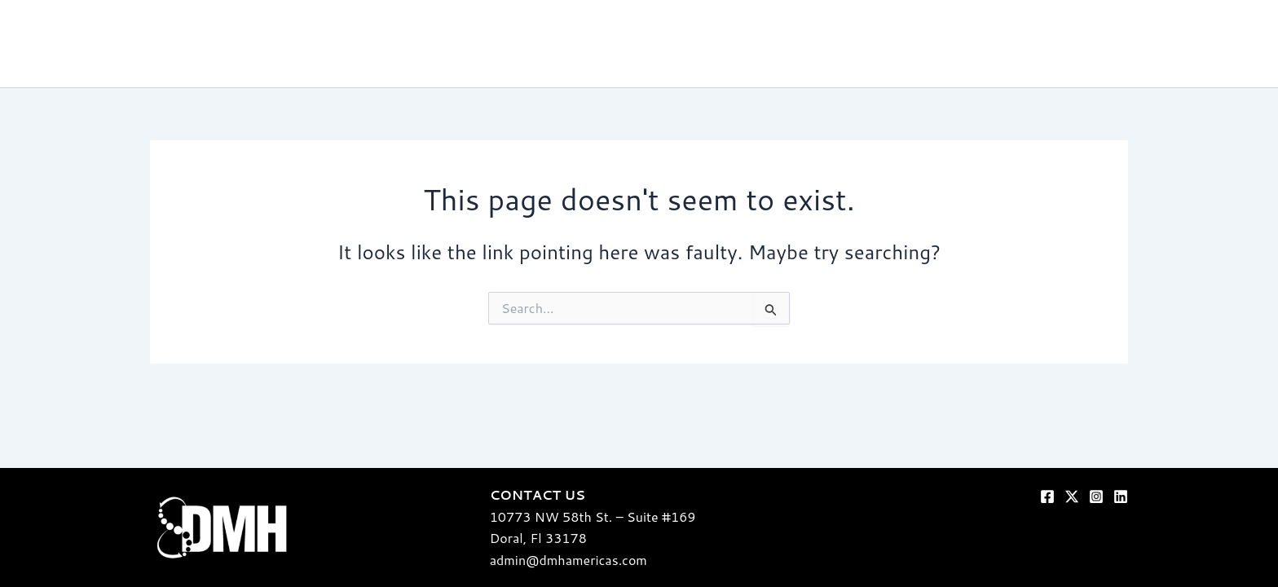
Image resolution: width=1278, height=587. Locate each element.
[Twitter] (1071, 496)
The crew (978, 44)
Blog (1135, 44)
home (737, 44)
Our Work (897, 44)
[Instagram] (1096, 496)
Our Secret (811, 44)
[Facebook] (1047, 496)
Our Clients (1062, 44)
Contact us (1205, 44)
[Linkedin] (1120, 496)
